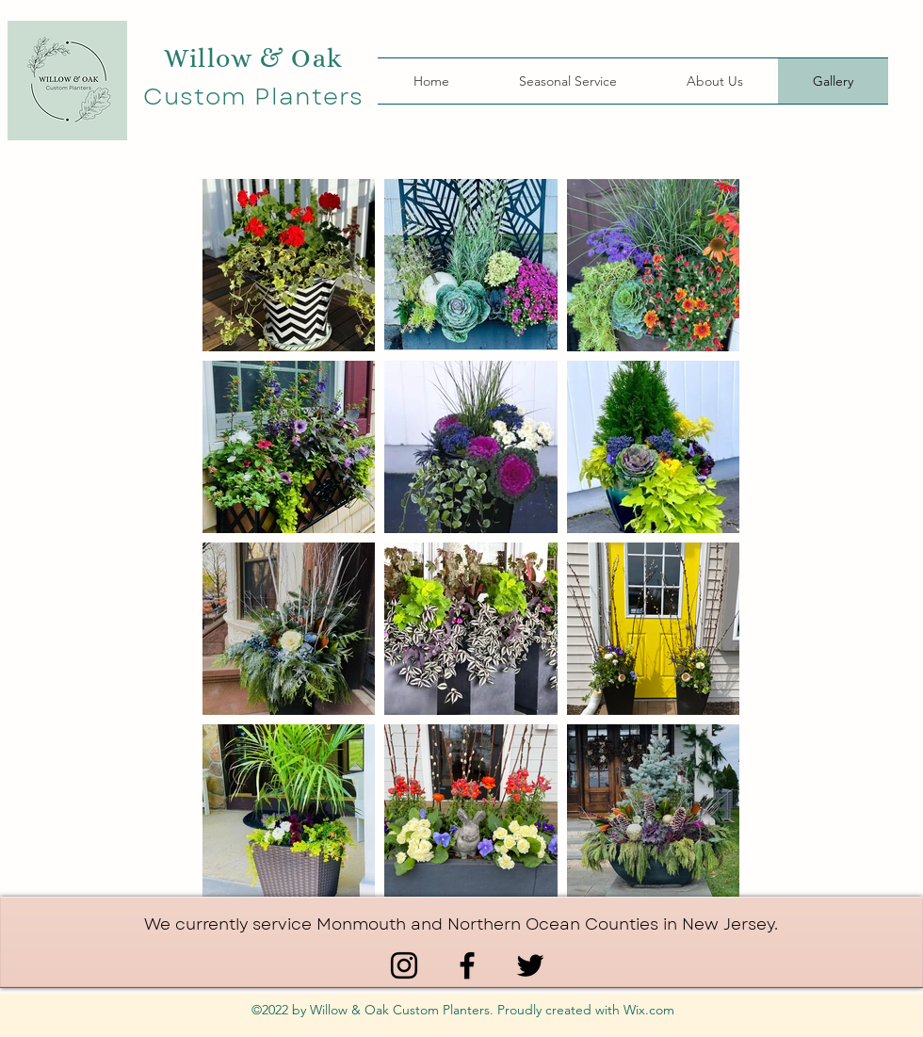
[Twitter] (530, 965)
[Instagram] (404, 965)
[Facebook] (467, 965)
